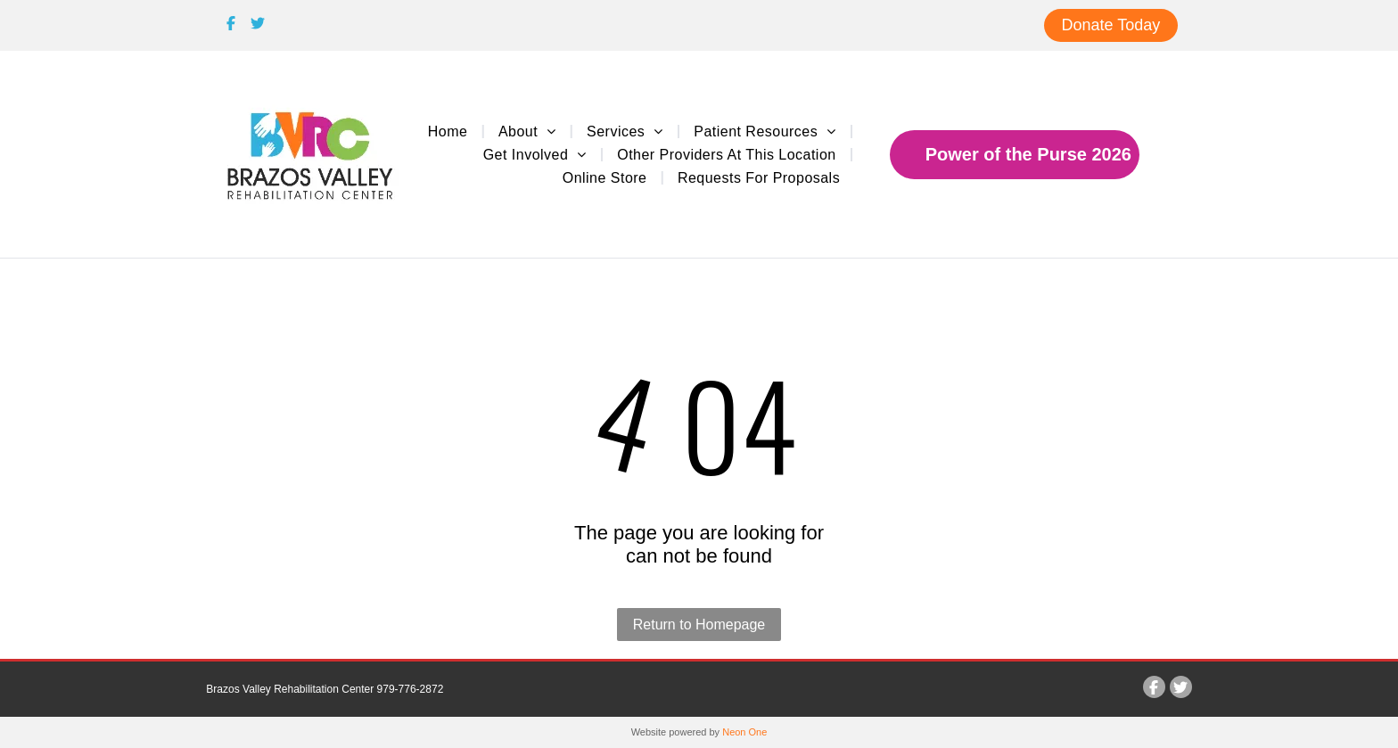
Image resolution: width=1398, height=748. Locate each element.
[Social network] (231, 25)
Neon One (744, 732)
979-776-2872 (410, 689)
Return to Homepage (699, 624)
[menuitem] (450, 130)
